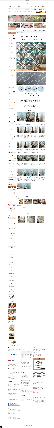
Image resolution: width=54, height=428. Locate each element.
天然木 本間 (11, 174)
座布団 (9, 99)
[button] (43, 207)
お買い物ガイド (12, 11)
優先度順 (29, 124)
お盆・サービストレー (11, 61)
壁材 (31, 6)
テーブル (10, 251)
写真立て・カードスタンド (12, 87)
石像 (9, 126)
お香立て (10, 105)
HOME (17, 32)
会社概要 (20, 11)
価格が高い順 (24, 124)
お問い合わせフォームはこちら (36, 356)
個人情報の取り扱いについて (34, 30)
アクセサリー (10, 117)
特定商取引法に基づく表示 (42, 30)
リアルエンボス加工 (11, 166)
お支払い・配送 (16, 11)
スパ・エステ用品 (11, 138)
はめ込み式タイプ (11, 201)
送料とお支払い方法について (26, 30)
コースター (42, 9)
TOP (9, 11)
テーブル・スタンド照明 (11, 72)
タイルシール (21, 32)
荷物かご (10, 143)
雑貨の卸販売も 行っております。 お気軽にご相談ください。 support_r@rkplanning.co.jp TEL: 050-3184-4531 (11, 298)
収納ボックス (35, 9)
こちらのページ (24, 377)
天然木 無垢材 (11, 169)
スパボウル (10, 111)
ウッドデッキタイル (11, 225)
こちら (11, 413)
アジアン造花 (10, 79)
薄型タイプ (10, 215)
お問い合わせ (32, 11)
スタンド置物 (10, 129)
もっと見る (31, 225)
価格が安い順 (20, 124)
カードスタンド (10, 146)
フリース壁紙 (10, 267)
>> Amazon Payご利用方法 (11, 378)
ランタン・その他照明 (11, 75)
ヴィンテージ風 (11, 163)
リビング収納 (10, 40)
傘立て (9, 49)
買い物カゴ (44, 6)
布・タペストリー (11, 93)
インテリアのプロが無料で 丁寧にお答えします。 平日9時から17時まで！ (11, 278)
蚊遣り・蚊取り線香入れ (11, 52)
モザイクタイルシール (11, 264)
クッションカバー (32, 9)
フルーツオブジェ (11, 131)
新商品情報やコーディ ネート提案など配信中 (11, 285)
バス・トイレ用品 (11, 43)
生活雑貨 (10, 6)
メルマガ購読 (28, 11)
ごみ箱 (40, 9)
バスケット (38, 9)
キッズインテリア (11, 257)
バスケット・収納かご (11, 63)
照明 (14, 6)
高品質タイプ (10, 210)
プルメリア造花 (10, 81)
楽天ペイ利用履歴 (15, 389)
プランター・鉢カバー (11, 84)
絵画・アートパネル (11, 123)
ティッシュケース (11, 46)
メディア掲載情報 (24, 11)
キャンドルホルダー (11, 108)
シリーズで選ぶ (10, 238)
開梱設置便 (10, 182)
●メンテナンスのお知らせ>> (27, 0)
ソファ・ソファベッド (11, 254)
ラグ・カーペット (11, 235)
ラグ (22, 6)
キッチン (19, 6)
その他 (9, 134)
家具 (35, 6)
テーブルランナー (28, 9)
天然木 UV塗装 (11, 171)
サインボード (10, 140)
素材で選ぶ (39, 6)
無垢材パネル (10, 230)
